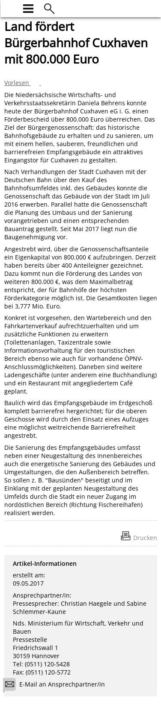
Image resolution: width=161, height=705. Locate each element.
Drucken (145, 538)
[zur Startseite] (9, 7)
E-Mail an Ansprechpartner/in (57, 685)
